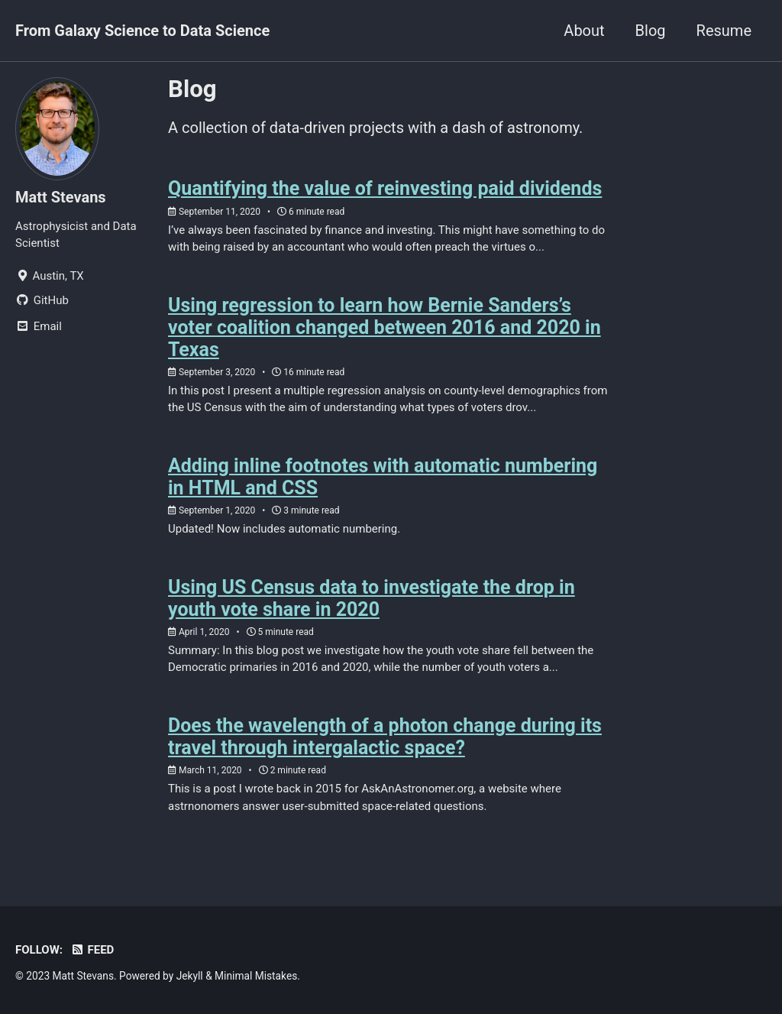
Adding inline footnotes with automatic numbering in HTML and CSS (382, 477)
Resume (723, 30)
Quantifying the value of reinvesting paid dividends (385, 188)
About (584, 30)
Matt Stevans (60, 197)
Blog (650, 30)
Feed (92, 950)
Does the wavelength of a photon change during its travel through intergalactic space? (385, 736)
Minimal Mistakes (256, 976)
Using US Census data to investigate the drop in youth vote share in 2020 (371, 598)
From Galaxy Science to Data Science (142, 30)
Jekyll (189, 976)
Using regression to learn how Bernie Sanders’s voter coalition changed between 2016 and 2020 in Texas (384, 327)
